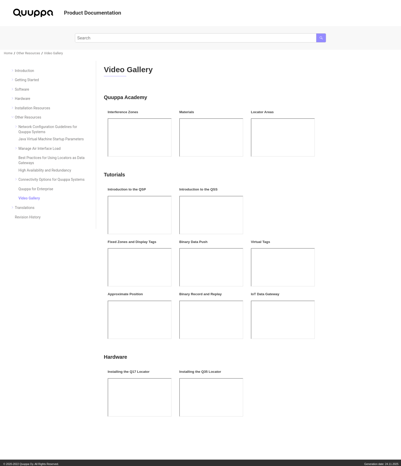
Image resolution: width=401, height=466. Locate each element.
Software (22, 89)
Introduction (24, 71)
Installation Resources (32, 108)
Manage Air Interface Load (39, 148)
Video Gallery (53, 53)
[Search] (321, 38)
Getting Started (27, 80)
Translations (25, 208)
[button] (13, 70)
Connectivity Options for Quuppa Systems (51, 179)
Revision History (28, 217)
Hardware (22, 99)
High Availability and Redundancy (44, 170)
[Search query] (200, 38)
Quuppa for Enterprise (35, 189)
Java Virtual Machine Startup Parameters (51, 139)
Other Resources (28, 53)
